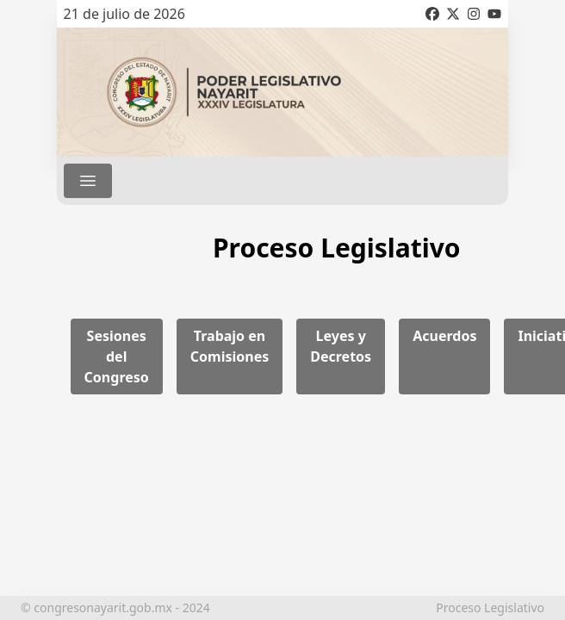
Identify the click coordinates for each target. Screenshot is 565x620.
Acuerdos (444, 335)
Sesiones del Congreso (116, 356)
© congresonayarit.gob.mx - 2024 (115, 607)
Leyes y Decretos (340, 346)
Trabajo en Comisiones (229, 346)
